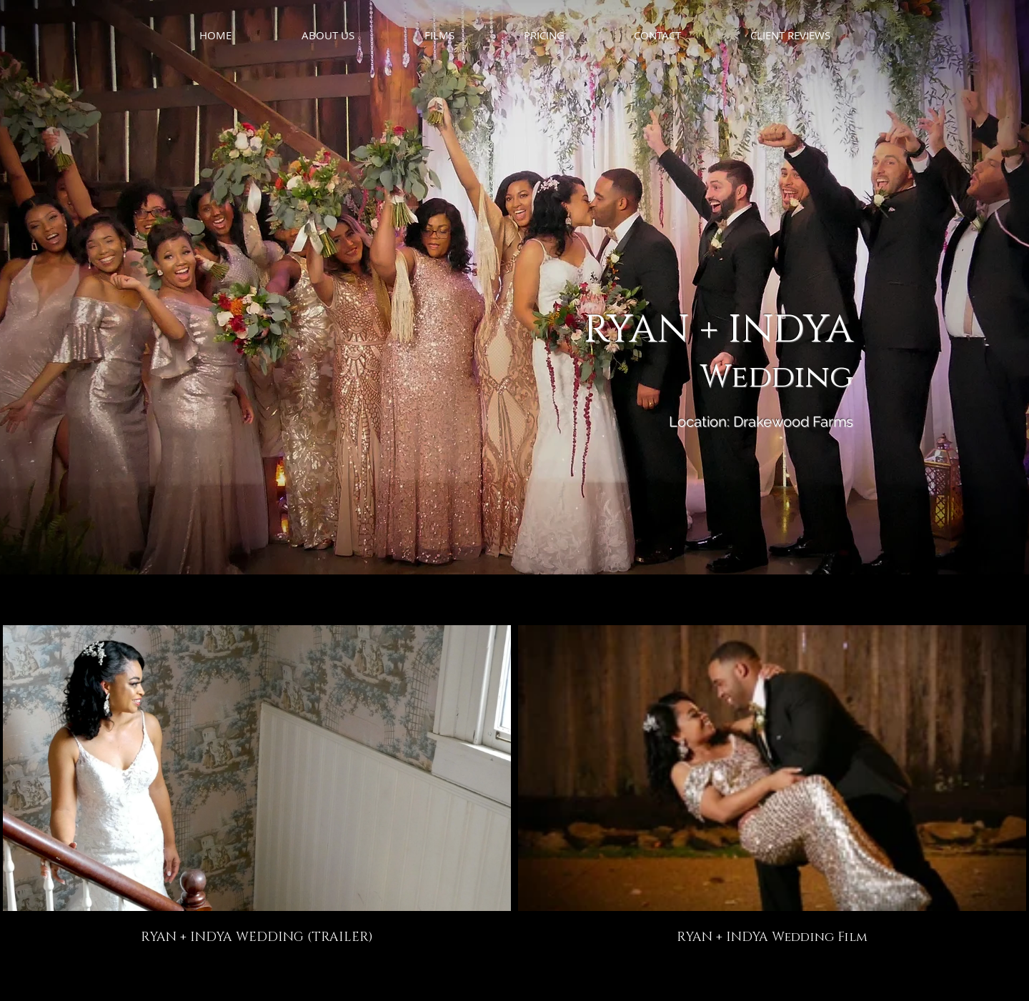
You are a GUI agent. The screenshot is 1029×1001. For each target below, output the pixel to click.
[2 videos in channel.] (514, 786)
